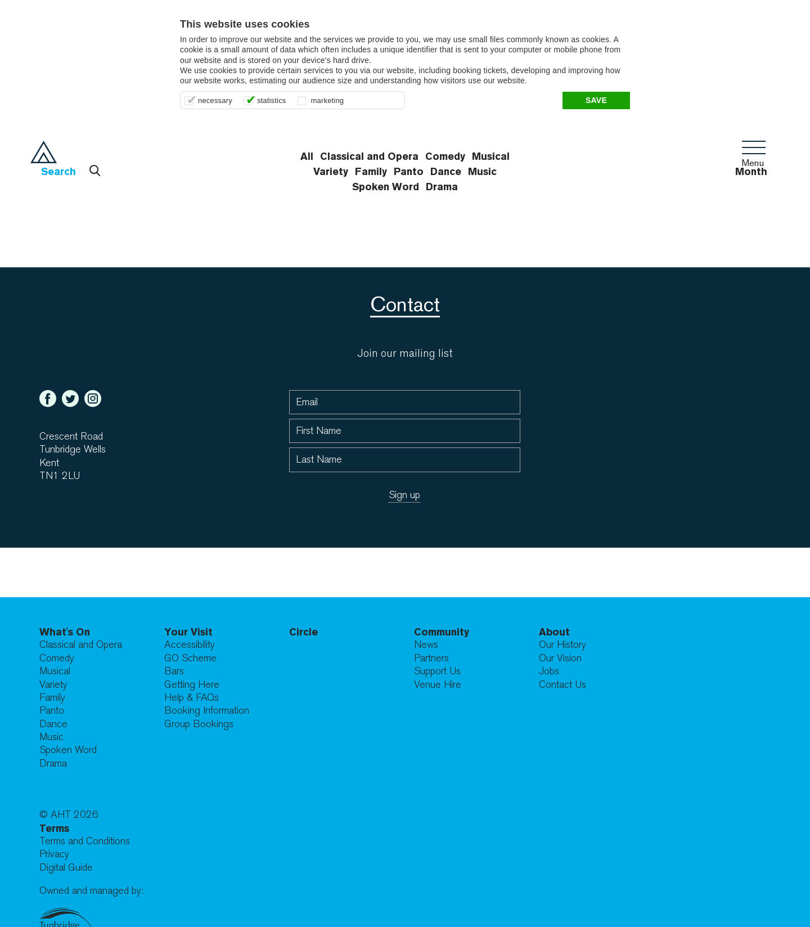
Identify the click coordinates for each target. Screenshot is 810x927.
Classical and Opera (80, 645)
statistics (271, 100)
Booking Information (206, 710)
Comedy (56, 658)
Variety (53, 685)
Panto (51, 710)
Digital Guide (66, 868)
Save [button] (596, 100)
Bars (174, 671)
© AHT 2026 (68, 815)
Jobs (549, 671)
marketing (327, 100)
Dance (53, 724)
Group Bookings (198, 724)
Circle (303, 632)
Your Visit (188, 632)
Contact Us (562, 685)
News (426, 645)
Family (52, 698)
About (554, 632)
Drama (442, 186)
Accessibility (189, 645)
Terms (54, 828)
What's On (64, 632)
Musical (54, 671)
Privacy (54, 854)
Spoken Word (385, 186)
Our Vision (560, 658)
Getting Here (191, 685)
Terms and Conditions (84, 841)
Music (51, 737)
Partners (431, 658)
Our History (562, 645)
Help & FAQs (191, 698)
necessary (215, 100)
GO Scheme (190, 658)
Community (441, 632)
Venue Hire (437, 685)
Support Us (437, 671)
